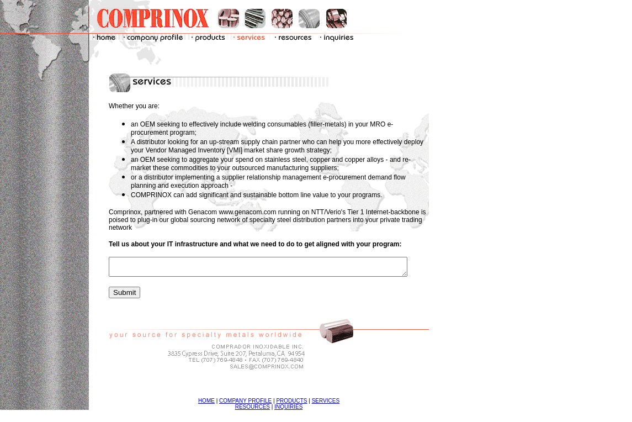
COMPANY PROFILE (252, 404)
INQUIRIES (296, 410)
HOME (213, 404)
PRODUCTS (298, 404)
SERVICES (333, 404)
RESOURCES (259, 410)
